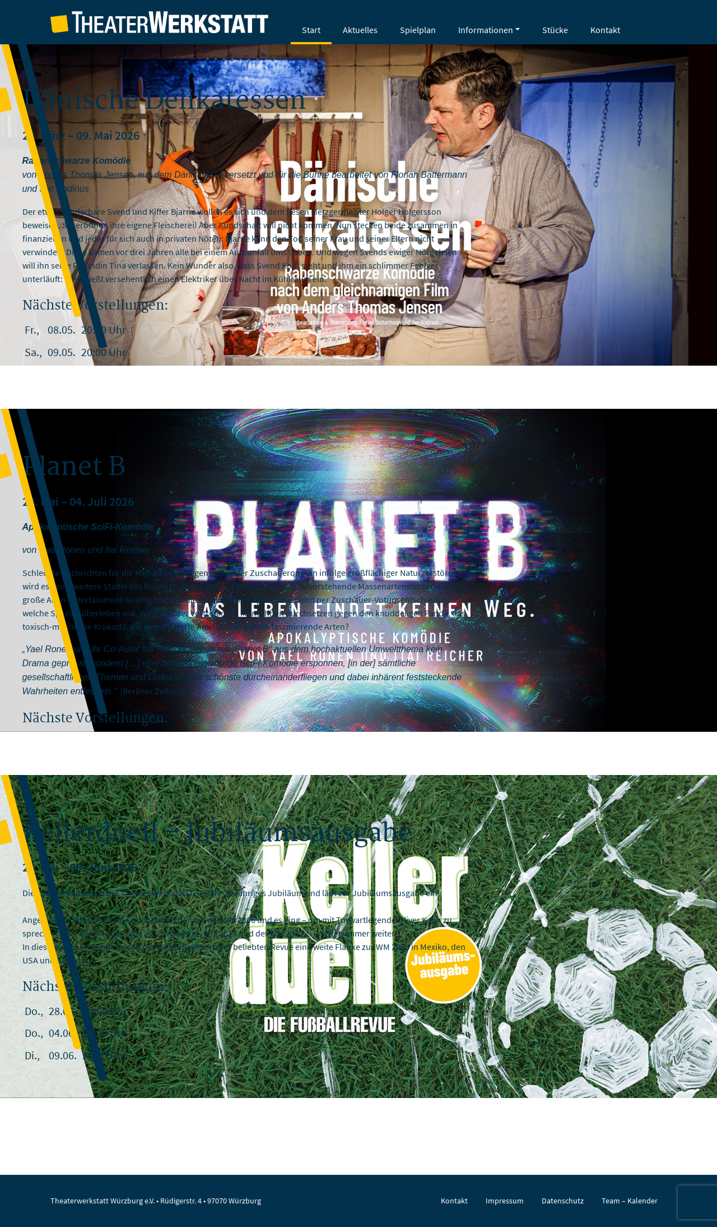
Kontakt (605, 29)
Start (311, 29)
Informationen (485, 29)
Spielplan (418, 29)
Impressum (505, 1201)
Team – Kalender (630, 1201)
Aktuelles (360, 29)
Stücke (555, 29)
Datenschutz (563, 1201)
